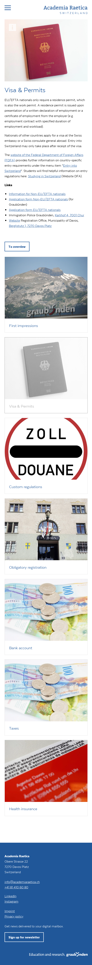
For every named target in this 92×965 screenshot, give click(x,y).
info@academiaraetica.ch (22, 881)
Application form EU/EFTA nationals (35, 209)
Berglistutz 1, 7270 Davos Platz (30, 225)
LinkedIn (10, 895)
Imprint (10, 910)
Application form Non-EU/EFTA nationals (38, 199)
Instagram (11, 901)
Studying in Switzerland (44, 176)
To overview (17, 246)
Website (14, 220)
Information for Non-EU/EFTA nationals (37, 193)
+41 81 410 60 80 (16, 887)
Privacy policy (14, 916)
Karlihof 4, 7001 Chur (69, 215)
